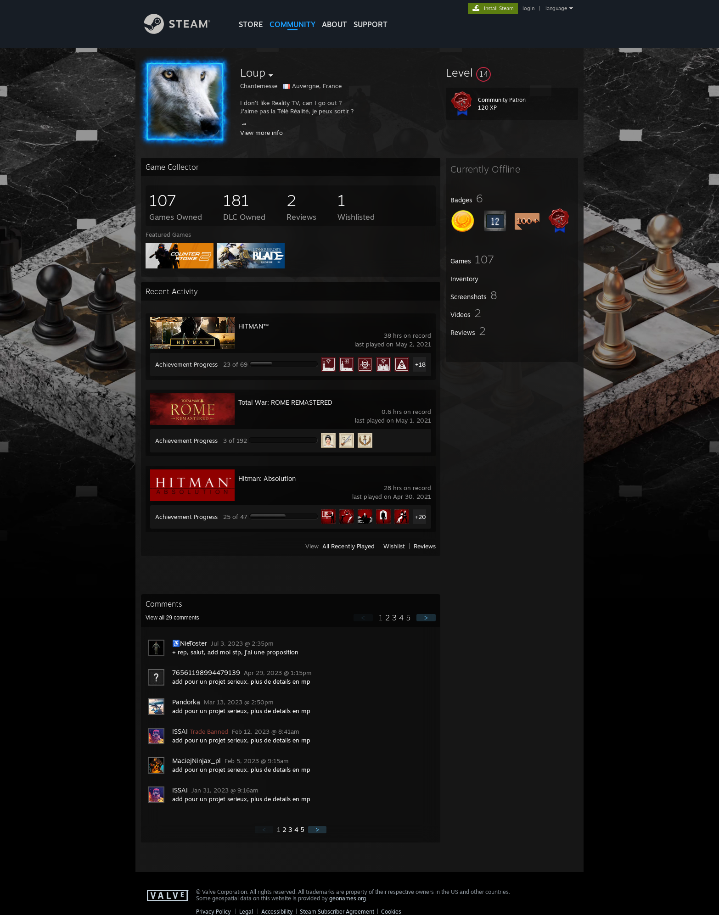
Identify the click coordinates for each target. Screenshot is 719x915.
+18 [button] (420, 364)
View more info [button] (261, 132)
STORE (251, 24)
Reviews (425, 546)
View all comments (172, 617)
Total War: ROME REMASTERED (285, 402)
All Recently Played (348, 546)
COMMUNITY (292, 24)
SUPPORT (371, 24)
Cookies (391, 911)
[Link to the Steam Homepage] (184, 31)
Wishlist (394, 546)
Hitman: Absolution (267, 478)
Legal (246, 911)
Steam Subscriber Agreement (337, 911)
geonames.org (347, 898)
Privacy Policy (213, 911)
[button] (512, 72)
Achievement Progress (186, 364)
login (528, 8)
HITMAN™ (253, 326)
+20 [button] (420, 516)
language (556, 8)
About (334, 24)
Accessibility (277, 911)
